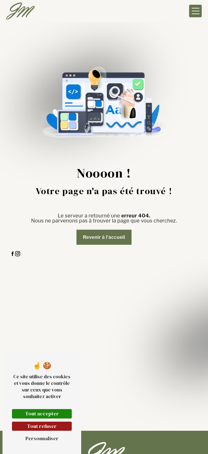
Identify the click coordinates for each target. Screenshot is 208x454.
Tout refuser (42, 426)
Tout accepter (42, 413)
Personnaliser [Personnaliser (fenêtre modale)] (42, 438)
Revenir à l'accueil (104, 237)
